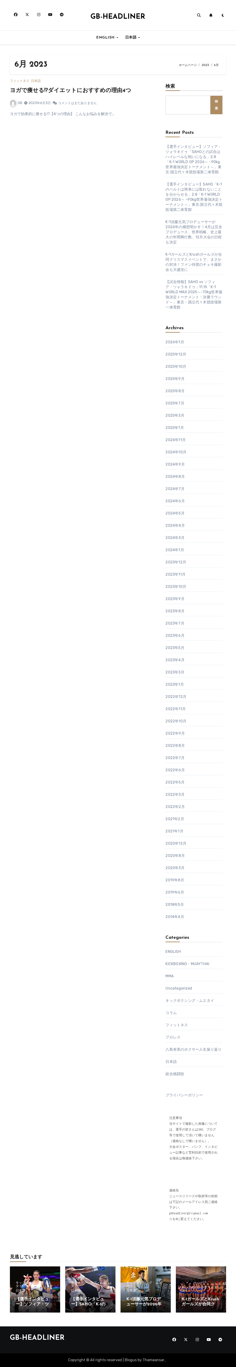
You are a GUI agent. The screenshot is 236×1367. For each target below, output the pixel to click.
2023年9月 (174, 599)
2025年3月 (174, 415)
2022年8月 (175, 745)
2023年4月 (174, 660)
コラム (171, 1013)
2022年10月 (175, 721)
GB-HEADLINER (118, 17)
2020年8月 (175, 855)
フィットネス (19, 81)
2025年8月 (174, 391)
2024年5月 (174, 513)
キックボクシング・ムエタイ (189, 1000)
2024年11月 (175, 440)
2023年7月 (174, 623)
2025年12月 (175, 354)
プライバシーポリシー (184, 1095)
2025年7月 (174, 403)
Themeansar (153, 1360)
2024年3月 (174, 537)
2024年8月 (175, 476)
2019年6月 (174, 892)
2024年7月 (174, 489)
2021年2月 (174, 819)
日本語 (131, 37)
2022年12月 (175, 696)
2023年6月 (174, 635)
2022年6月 (175, 770)
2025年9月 (174, 379)
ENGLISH (106, 37)
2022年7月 (174, 758)
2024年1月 (174, 550)
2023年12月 (175, 562)
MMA (169, 976)
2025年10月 (175, 366)
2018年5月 (174, 904)
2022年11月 (175, 709)
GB (16, 103)
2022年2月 (175, 807)
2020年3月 (174, 868)
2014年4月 (174, 917)
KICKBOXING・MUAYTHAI (187, 964)
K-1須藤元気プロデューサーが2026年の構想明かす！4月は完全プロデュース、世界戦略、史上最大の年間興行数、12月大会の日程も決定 (193, 232)
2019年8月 (174, 880)
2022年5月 (174, 782)
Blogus (131, 1360)
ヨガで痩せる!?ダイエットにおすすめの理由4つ (70, 90)
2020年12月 (175, 843)
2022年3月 (174, 794)
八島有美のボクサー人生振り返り (193, 1049)
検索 (170, 86)
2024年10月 (175, 452)
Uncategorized (178, 988)
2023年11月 (175, 574)
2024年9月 (175, 464)
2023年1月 (174, 684)
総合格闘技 (174, 1074)
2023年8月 (174, 611)
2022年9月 (175, 733)
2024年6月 (175, 501)
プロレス (172, 1037)
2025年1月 (174, 427)
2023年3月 (174, 672)
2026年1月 (174, 342)
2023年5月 (174, 648)
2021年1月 (174, 831)
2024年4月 (175, 525)
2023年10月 (175, 586)
